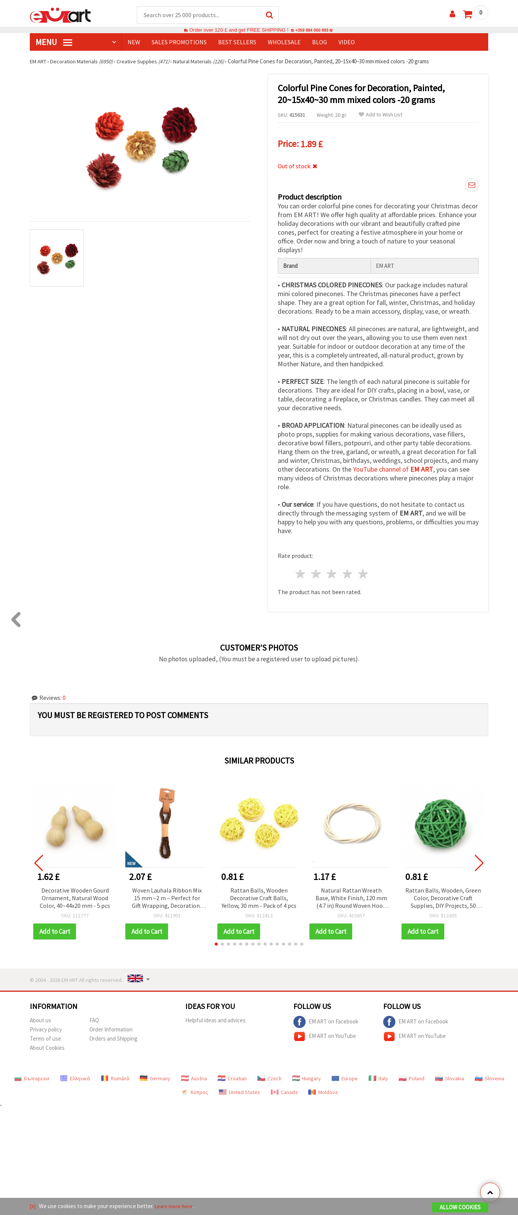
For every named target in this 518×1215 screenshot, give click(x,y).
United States (239, 1089)
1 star (301, 571)
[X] (33, 1206)
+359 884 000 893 (311, 30)
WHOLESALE (284, 42)
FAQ (94, 1017)
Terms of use (45, 1035)
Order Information (111, 1026)
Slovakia (449, 1075)
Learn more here (175, 1206)
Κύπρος (194, 1089)
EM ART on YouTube (324, 1034)
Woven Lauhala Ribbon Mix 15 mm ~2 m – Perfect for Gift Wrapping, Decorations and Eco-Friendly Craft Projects (167, 896)
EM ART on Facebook (325, 1019)
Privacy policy (46, 1026)
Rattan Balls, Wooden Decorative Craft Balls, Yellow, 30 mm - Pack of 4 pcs (259, 895)
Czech (269, 1075)
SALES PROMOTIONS (179, 42)
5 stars (363, 571)
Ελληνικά (75, 1076)
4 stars (347, 571)
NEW (134, 42)
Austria (194, 1075)
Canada (284, 1089)
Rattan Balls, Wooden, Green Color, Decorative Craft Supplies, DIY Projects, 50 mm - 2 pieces (443, 896)
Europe (345, 1076)
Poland (411, 1075)
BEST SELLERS (237, 42)
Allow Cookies (460, 1208)
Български (31, 1076)
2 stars (316, 571)
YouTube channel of (393, 466)
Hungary (306, 1075)
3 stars (332, 571)
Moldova (323, 1089)
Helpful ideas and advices (215, 1017)
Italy (378, 1075)
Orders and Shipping (113, 1035)
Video (346, 42)
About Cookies (47, 1045)
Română (115, 1076)
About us (40, 1017)
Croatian (232, 1075)
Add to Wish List (380, 115)
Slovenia (489, 1075)
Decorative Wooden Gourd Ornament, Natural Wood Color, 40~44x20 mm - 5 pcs (75, 895)
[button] (216, 941)
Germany (155, 1075)
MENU (54, 42)
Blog (319, 42)
